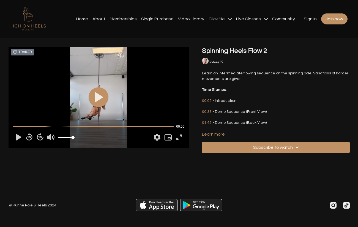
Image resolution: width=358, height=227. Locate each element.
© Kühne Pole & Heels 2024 (32, 205)
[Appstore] (157, 205)
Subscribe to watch (276, 147)
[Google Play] (201, 205)
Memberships (123, 19)
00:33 (207, 112)
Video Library (191, 19)
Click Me (220, 19)
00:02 (207, 101)
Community (283, 19)
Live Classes (252, 19)
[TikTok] (346, 205)
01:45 (207, 123)
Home (82, 19)
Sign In (310, 19)
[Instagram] (333, 205)
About (98, 19)
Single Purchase (157, 19)
